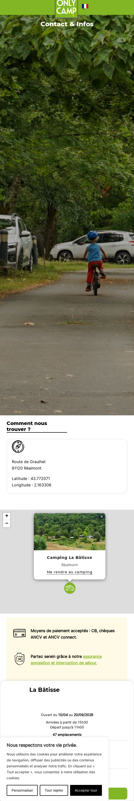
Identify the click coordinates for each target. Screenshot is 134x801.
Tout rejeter (54, 790)
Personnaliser (22, 790)
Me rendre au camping (70, 572)
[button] (85, 7)
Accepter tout (86, 790)
